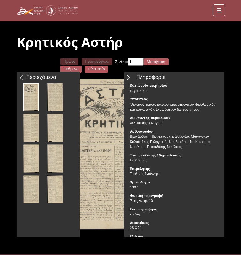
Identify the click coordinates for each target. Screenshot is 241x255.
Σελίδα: (121, 61)
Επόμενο (70, 69)
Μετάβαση (156, 61)
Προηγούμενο (97, 61)
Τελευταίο (96, 69)
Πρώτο (69, 61)
